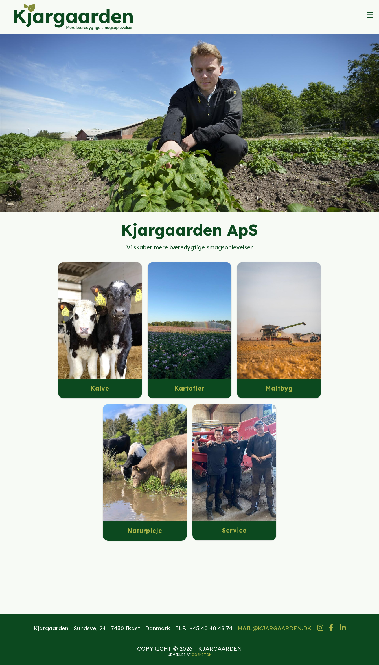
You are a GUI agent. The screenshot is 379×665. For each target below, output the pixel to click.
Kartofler (189, 388)
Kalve (100, 388)
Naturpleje (144, 530)
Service (234, 530)
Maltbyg (279, 388)
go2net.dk (202, 655)
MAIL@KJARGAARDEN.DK (275, 628)
